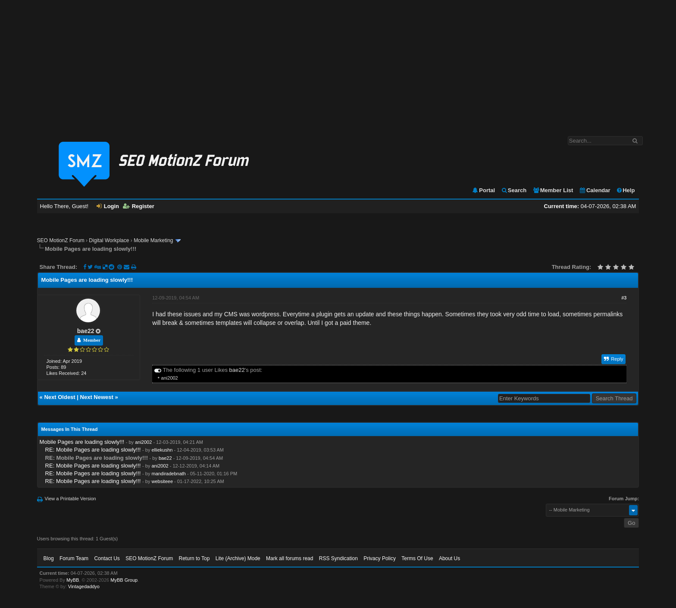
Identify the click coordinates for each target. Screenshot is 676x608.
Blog (49, 558)
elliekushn (161, 449)
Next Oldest (59, 397)
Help (625, 190)
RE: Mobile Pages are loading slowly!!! (93, 449)
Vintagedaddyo (84, 586)
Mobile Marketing (153, 240)
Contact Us (106, 558)
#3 (623, 297)
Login (108, 206)
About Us (449, 558)
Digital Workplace (109, 240)
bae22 (85, 330)
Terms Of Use (417, 558)
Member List (552, 190)
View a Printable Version (70, 498)
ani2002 (169, 377)
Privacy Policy (379, 558)
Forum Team (73, 558)
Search (513, 190)
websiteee (162, 481)
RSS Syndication (338, 558)
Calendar (594, 190)
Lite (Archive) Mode (238, 558)
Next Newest (96, 397)
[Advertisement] (338, 63)
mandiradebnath (168, 473)
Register (138, 206)
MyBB (72, 580)
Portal (483, 190)
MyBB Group (124, 580)
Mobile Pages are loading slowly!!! (82, 442)
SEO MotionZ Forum (60, 240)
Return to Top (194, 558)
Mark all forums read (289, 558)
